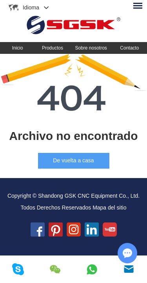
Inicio (17, 48)
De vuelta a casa (73, 160)
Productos (52, 48)
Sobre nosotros (91, 48)
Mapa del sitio (109, 207)
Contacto (129, 48)
